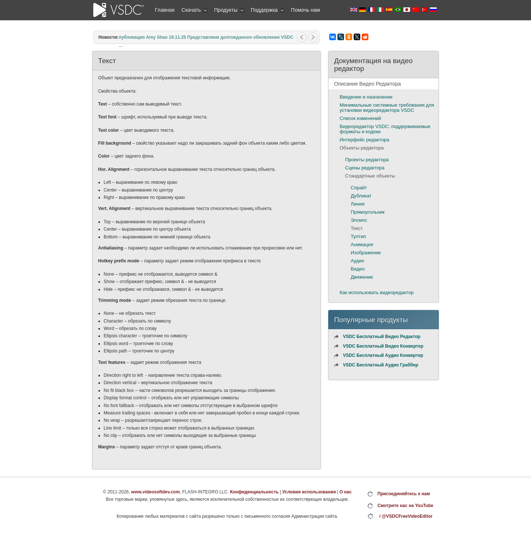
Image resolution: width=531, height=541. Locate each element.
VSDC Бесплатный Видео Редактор (381, 336)
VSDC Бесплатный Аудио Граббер (380, 365)
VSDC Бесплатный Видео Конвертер (383, 346)
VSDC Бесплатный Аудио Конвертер (383, 355)
